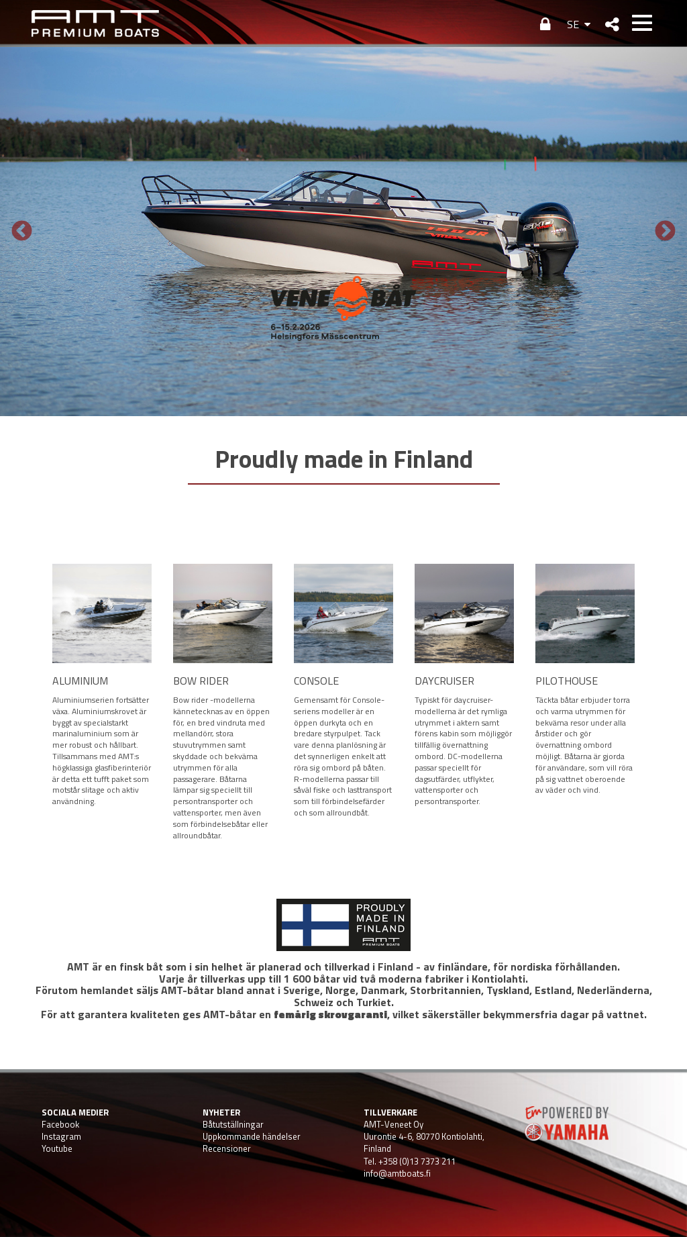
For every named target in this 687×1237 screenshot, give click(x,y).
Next (665, 232)
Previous (22, 232)
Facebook (60, 1124)
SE (573, 24)
